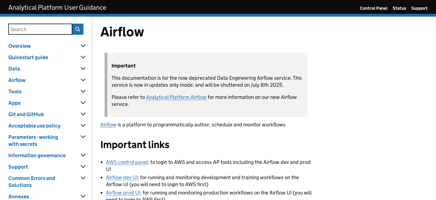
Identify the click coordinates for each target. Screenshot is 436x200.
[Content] (264, 108)
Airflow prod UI (123, 192)
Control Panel (374, 8)
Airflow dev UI (122, 177)
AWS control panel (127, 162)
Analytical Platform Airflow (176, 97)
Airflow (108, 124)
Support (419, 8)
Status (399, 8)
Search (77, 29)
